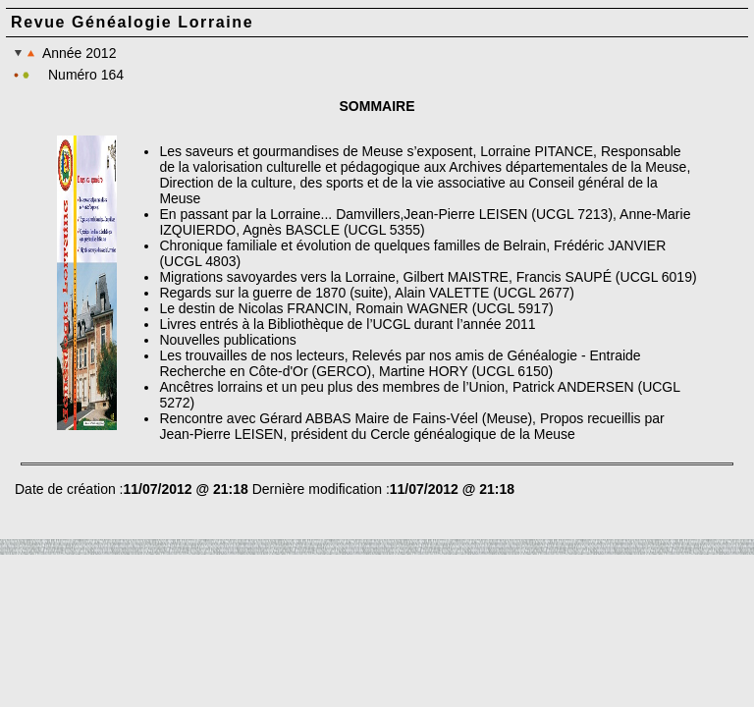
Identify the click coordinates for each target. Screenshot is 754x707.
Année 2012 (65, 53)
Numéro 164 (86, 74)
